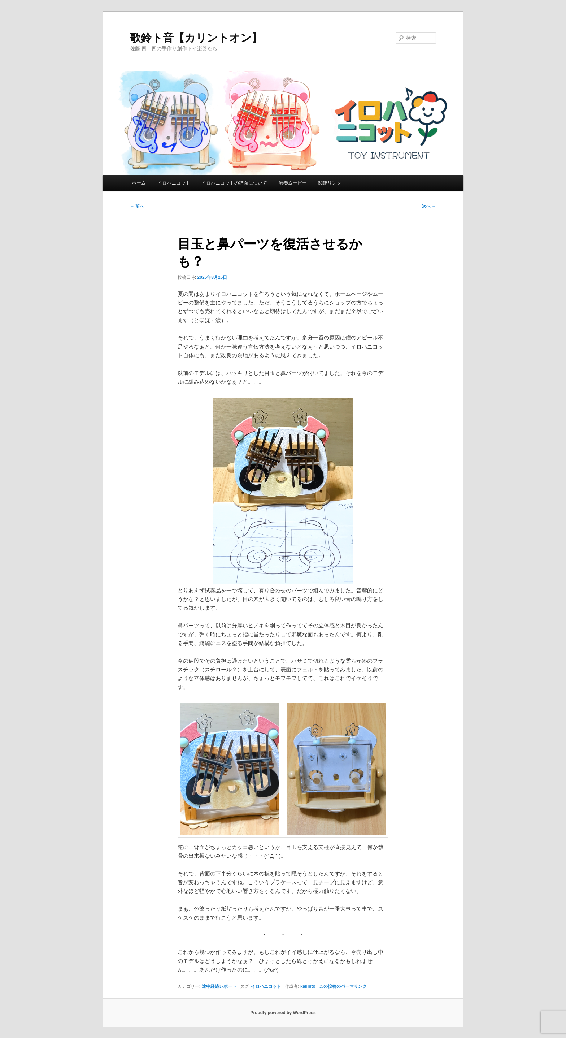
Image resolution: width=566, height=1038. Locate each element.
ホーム (139, 183)
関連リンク (329, 183)
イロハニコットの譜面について (234, 183)
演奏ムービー (293, 183)
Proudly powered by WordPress (282, 1012)
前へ (137, 206)
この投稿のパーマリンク (343, 986)
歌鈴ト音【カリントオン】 (196, 38)
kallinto (307, 986)
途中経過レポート (219, 986)
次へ (429, 206)
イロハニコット (173, 183)
